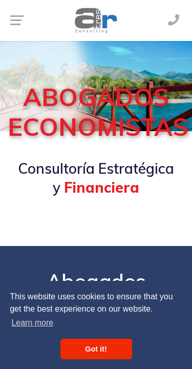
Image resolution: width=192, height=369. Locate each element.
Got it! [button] (95, 349)
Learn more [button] (32, 322)
